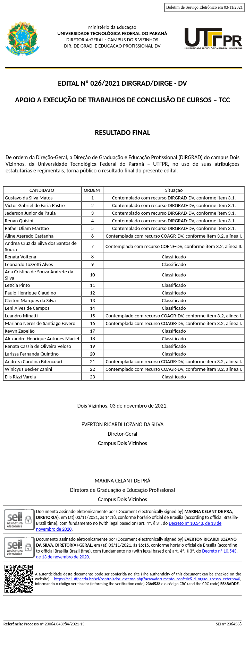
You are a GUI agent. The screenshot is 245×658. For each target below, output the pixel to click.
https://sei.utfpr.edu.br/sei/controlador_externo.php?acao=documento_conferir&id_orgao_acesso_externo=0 (147, 578)
